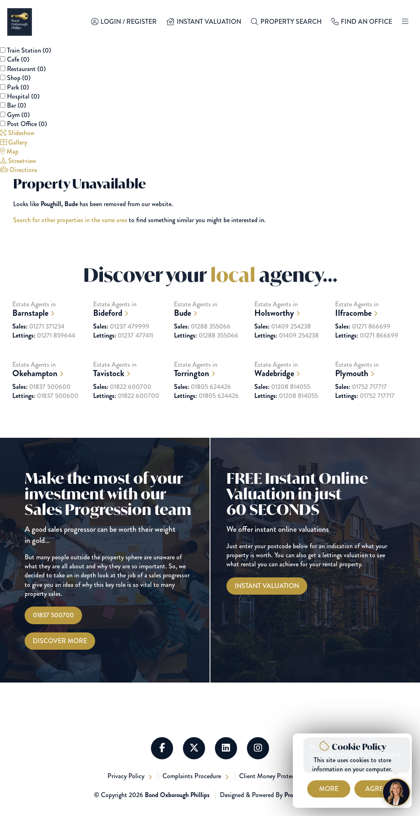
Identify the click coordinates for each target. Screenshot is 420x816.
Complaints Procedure (192, 776)
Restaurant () (26, 69)
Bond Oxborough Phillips (177, 795)
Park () (18, 87)
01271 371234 (38, 340)
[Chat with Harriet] (396, 792)
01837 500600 (41, 400)
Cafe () (18, 59)
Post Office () (27, 124)
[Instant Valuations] (266, 586)
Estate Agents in (48, 323)
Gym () (18, 115)
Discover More (60, 641)
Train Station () (29, 50)
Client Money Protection (273, 776)
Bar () (16, 105)
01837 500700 (53, 615)
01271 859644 (43, 349)
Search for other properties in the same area (70, 220)
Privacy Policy (126, 776)
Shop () (18, 78)
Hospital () (23, 96)
